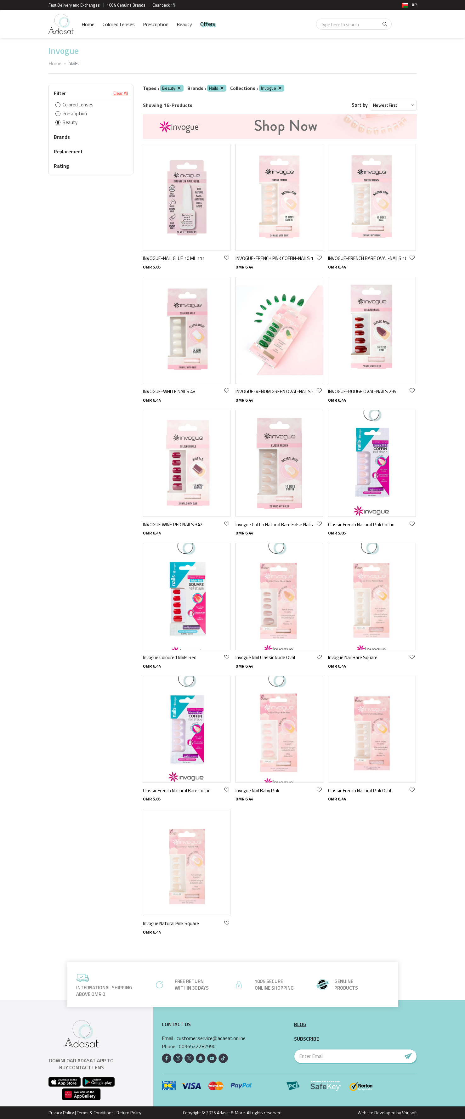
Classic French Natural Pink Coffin (361, 524)
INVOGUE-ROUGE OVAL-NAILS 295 (362, 391)
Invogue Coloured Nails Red (169, 657)
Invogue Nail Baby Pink (257, 790)
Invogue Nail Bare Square (352, 657)
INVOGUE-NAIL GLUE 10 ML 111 (174, 258)
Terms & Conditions (95, 1112)
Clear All (120, 93)
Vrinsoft (409, 1112)
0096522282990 (197, 1046)
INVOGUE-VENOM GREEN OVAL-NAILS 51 (274, 391)
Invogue (271, 88)
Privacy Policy (61, 1112)
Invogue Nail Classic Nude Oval (265, 657)
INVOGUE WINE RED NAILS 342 (172, 524)
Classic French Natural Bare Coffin (177, 790)
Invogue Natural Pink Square (171, 923)
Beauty (184, 24)
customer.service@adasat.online (211, 1038)
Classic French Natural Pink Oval (359, 790)
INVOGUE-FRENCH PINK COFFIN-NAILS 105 (274, 258)
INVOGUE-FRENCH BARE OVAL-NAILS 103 (366, 258)
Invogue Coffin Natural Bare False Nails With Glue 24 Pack (274, 524)
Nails (216, 88)
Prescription (155, 24)
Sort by (360, 105)
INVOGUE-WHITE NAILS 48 (169, 391)
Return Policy (128, 1112)
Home (88, 24)
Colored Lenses (119, 24)
